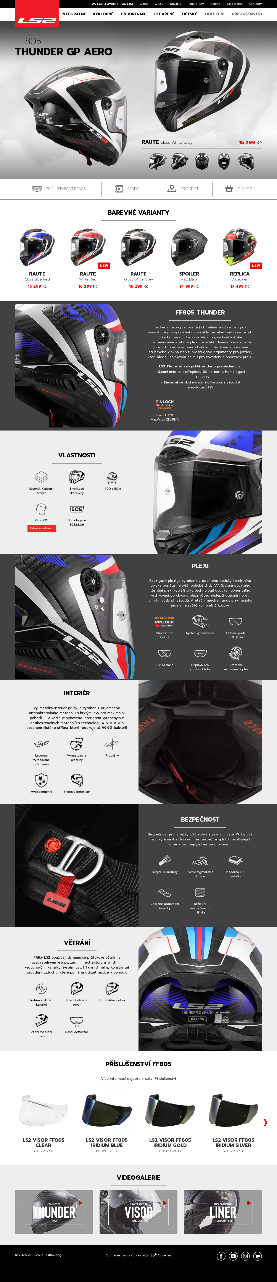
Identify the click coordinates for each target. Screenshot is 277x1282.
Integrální (73, 14)
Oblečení (214, 14)
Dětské (189, 14)
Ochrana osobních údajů (127, 1255)
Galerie (215, 4)
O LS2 (159, 4)
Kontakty (255, 4)
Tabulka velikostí (41, 528)
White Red (88, 276)
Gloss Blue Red (37, 276)
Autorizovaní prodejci (112, 4)
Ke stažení (234, 4)
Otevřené (164, 14)
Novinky (175, 4)
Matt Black (189, 276)
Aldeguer (240, 276)
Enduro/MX (133, 14)
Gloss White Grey (138, 276)
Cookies (162, 1255)
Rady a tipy (196, 4)
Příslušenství (247, 14)
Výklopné (103, 14)
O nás (144, 4)
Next (265, 1122)
